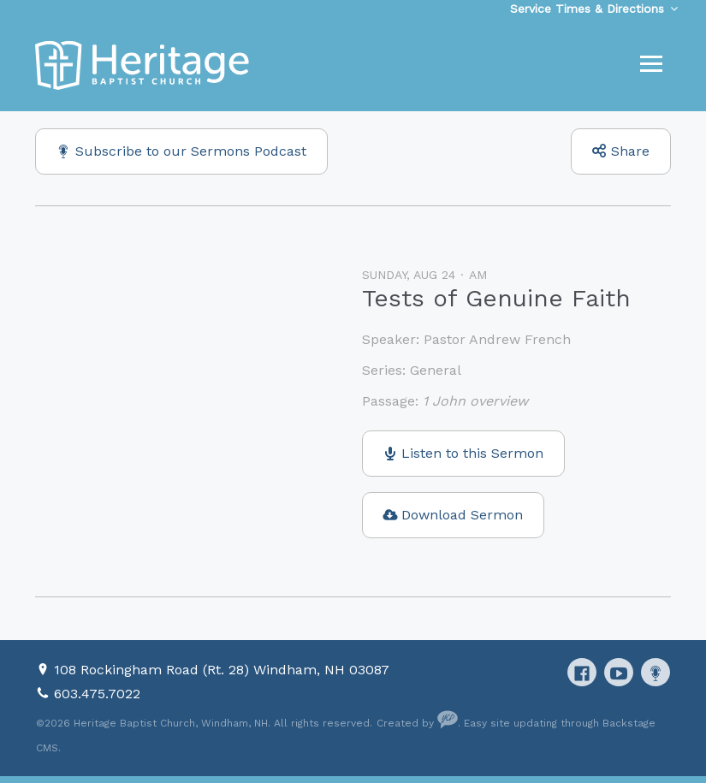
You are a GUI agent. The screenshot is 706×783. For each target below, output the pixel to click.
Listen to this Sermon (472, 453)
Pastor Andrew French (497, 339)
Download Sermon (462, 515)
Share (630, 151)
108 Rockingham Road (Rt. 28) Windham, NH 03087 (221, 669)
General (435, 370)
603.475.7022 (97, 693)
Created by (417, 723)
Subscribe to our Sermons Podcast (190, 151)
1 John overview (475, 401)
